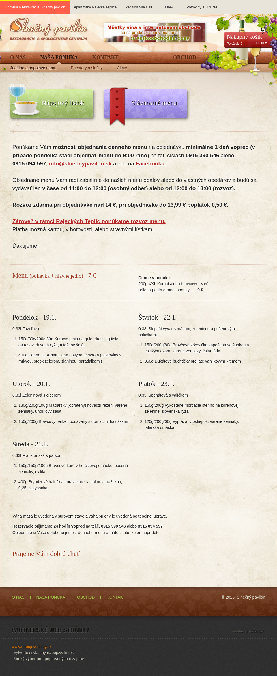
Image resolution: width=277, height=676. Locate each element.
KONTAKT (115, 597)
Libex (169, 4)
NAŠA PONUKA (50, 597)
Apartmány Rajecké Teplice (95, 4)
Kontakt (105, 57)
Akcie (122, 68)
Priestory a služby (86, 68)
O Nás (18, 57)
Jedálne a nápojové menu (33, 68)
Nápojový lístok (63, 103)
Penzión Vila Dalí (138, 4)
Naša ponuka (59, 57)
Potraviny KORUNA (202, 4)
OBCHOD (86, 597)
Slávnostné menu (154, 103)
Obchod (184, 57)
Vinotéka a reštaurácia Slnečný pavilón (34, 7)
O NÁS (18, 597)
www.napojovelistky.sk (31, 646)
